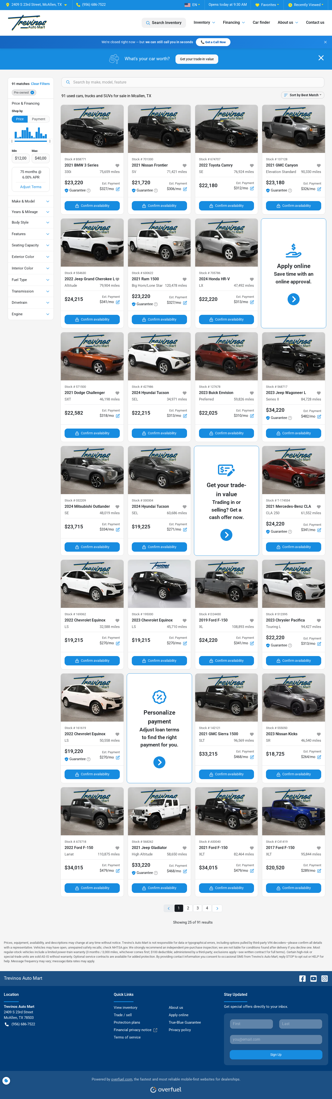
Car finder (261, 22)
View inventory (125, 1007)
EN (191, 5)
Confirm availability (92, 205)
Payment (38, 119)
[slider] (12, 141)
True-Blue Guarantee (185, 1022)
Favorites (265, 5)
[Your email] (276, 1039)
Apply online (178, 1015)
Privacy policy (180, 1030)
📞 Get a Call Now (213, 42)
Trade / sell (123, 1015)
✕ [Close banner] (325, 42)
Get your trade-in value (197, 59)
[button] (38, 4)
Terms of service (127, 1037)
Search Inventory (163, 23)
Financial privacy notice (135, 1030)
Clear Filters (40, 84)
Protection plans (127, 1022)
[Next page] (217, 908)
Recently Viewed (304, 5)
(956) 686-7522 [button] (91, 4)
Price (20, 119)
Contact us (315, 22)
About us (176, 1007)
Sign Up (276, 1055)
